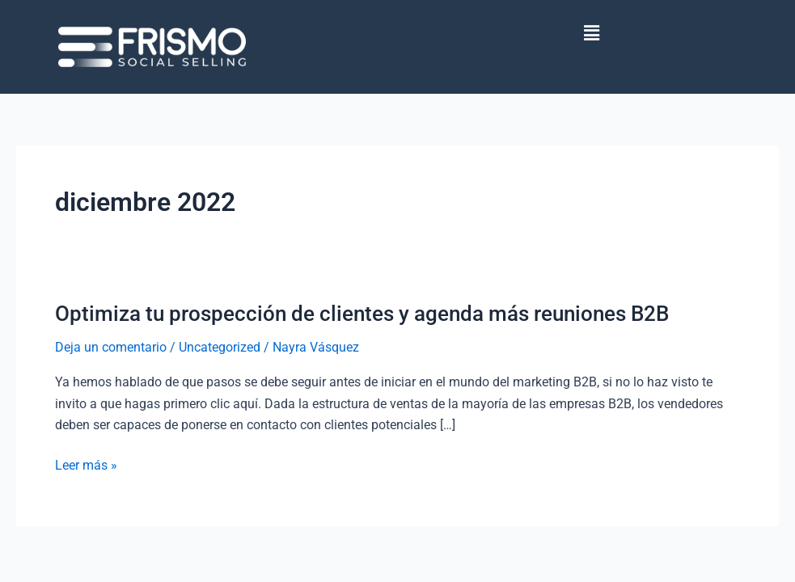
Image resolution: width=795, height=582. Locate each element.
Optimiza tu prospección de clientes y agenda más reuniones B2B (362, 314)
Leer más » (86, 465)
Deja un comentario (111, 347)
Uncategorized (219, 347)
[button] (591, 33)
